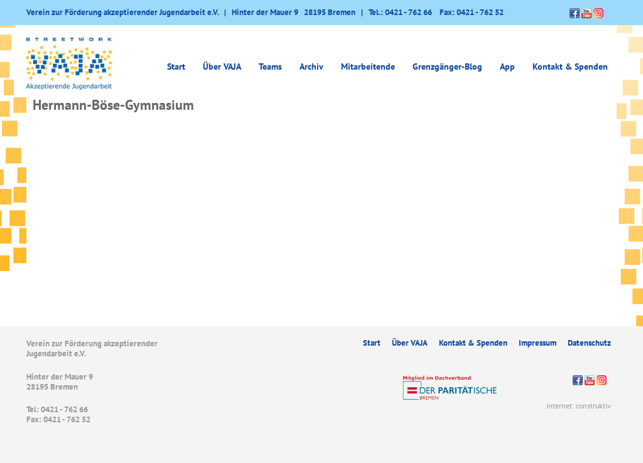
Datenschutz (589, 343)
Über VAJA (222, 66)
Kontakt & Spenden (570, 66)
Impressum (537, 343)
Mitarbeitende (368, 66)
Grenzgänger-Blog (447, 66)
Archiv (311, 66)
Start (176, 66)
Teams (270, 66)
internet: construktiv (578, 405)
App (507, 66)
